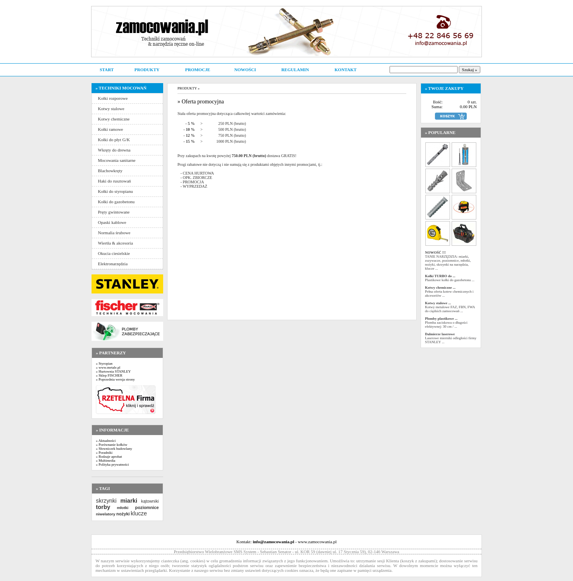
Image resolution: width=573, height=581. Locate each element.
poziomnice (147, 507)
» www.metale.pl (108, 367)
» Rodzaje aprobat (109, 457)
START (106, 69)
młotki (123, 507)
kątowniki (150, 501)
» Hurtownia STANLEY (113, 371)
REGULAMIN (295, 69)
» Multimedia (105, 460)
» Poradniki (104, 453)
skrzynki (106, 500)
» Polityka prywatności (112, 464)
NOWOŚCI (245, 69)
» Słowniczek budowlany (114, 449)
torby (103, 507)
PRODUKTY (147, 69)
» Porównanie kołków (111, 445)
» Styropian (104, 363)
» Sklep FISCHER (109, 375)
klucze (139, 513)
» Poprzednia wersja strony (115, 379)
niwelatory (105, 514)
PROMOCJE (197, 69)
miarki (129, 500)
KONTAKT (346, 69)
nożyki (123, 513)
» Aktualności (106, 441)
